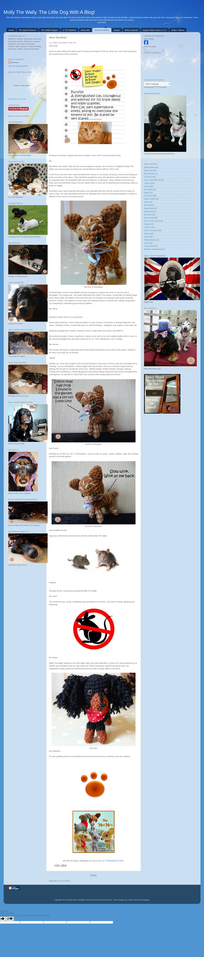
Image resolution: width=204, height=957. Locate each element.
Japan (146, 202)
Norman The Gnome (152, 221)
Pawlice (147, 224)
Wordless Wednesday (152, 249)
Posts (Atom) (65, 881)
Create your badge (150, 46)
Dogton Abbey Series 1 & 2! (155, 30)
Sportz (146, 237)
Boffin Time (148, 170)
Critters (147, 183)
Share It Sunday (150, 230)
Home (11, 30)
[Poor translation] (9, 919)
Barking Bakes (149, 167)
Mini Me (147, 205)
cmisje (129, 900)
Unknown (15, 62)
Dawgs (146, 186)
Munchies (148, 215)
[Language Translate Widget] (157, 84)
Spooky (147, 234)
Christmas (148, 177)
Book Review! (149, 174)
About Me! (85, 30)
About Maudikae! (101, 30)
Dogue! (117, 30)
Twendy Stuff (149, 246)
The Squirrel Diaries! (27, 30)
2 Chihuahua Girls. (114, 860)
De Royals (148, 189)
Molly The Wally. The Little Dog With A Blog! (49, 12)
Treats (146, 243)
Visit (17, 99)
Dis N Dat (148, 196)
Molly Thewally (148, 39)
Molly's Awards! (131, 30)
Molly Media (148, 208)
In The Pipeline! (69, 30)
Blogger (146, 900)
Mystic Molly (149, 218)
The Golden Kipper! (49, 30)
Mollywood (148, 211)
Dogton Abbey (149, 199)
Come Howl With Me (152, 180)
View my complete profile (18, 66)
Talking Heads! (150, 240)
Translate (160, 87)
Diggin (146, 193)
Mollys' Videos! (177, 30)
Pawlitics (147, 227)
